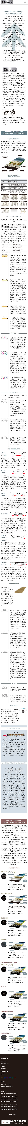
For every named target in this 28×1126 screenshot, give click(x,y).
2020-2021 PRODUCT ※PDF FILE (9, 1099)
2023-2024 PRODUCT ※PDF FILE (9, 1106)
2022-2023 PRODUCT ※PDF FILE (9, 1104)
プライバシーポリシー (6, 1084)
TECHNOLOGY (5, 1063)
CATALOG (3, 1074)
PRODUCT (3, 1061)
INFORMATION (4, 1058)
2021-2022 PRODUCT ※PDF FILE (9, 1101)
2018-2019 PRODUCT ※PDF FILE (9, 1096)
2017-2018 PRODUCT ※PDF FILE (9, 1093)
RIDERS (3, 1066)
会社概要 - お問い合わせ (6, 1086)
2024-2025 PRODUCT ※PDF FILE (9, 1109)
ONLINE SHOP (4, 1071)
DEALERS (3, 1068)
